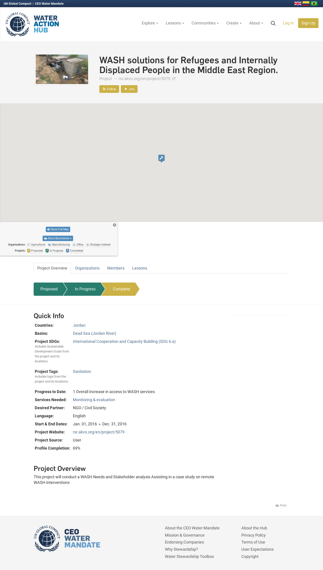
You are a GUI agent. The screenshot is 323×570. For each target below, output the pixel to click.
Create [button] (234, 23)
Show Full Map (58, 229)
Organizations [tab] (87, 268)
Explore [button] (150, 23)
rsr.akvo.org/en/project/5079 (147, 78)
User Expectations (257, 549)
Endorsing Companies (184, 542)
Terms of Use (253, 542)
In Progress (85, 289)
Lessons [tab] (139, 268)
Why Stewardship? (181, 549)
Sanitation (82, 371)
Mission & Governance (185, 535)
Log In (288, 23)
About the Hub (254, 528)
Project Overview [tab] (52, 268)
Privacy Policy (253, 535)
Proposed (49, 289)
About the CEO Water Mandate (192, 528)
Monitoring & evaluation (94, 399)
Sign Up (308, 23)
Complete (121, 289)
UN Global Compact (18, 3)
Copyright (250, 556)
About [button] (256, 23)
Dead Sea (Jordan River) (94, 333)
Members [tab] (115, 268)
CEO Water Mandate (49, 3)
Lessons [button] (175, 23)
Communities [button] (205, 23)
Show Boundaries (58, 238)
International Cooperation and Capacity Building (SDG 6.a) (124, 341)
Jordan (79, 325)
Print (280, 505)
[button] (161, 158)
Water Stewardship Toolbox (189, 556)
